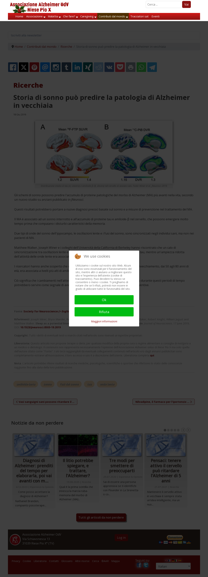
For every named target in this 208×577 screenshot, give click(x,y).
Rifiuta (104, 312)
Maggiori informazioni (104, 321)
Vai (186, 4)
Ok (104, 300)
